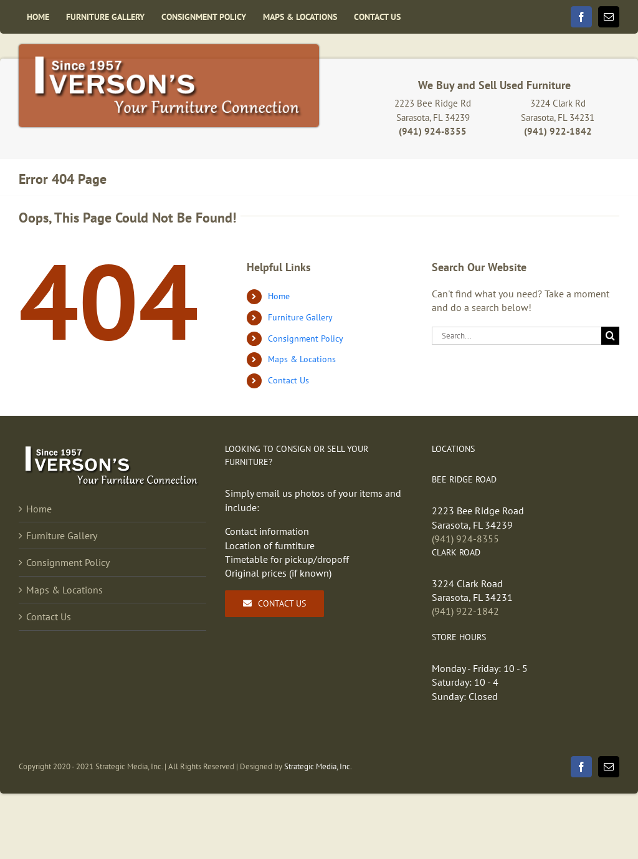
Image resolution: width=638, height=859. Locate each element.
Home (279, 296)
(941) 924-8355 (465, 538)
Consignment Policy (305, 338)
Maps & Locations (302, 359)
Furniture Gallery (300, 317)
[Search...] (516, 336)
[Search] (610, 336)
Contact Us (288, 380)
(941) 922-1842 (465, 611)
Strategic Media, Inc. (318, 766)
